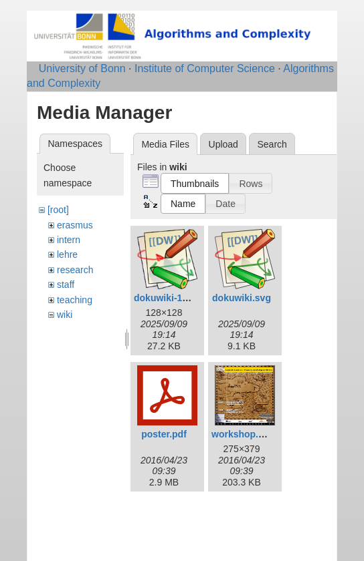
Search (271, 144)
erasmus (75, 225)
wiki (64, 314)
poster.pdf (164, 434)
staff (65, 284)
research (75, 269)
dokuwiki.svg (241, 298)
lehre (67, 254)
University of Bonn (82, 68)
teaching (74, 300)
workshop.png (243, 434)
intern (68, 239)
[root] (58, 209)
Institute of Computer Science (204, 68)
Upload (223, 144)
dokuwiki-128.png (173, 298)
